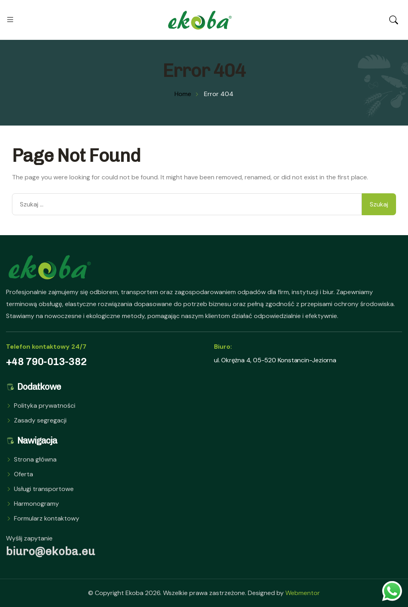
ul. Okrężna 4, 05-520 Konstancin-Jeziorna (275, 360)
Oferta (23, 474)
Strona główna (35, 459)
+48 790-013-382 (46, 361)
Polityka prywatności (44, 405)
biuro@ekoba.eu (50, 551)
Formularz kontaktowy (46, 518)
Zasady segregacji (40, 420)
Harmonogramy (36, 503)
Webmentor (302, 593)
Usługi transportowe (44, 489)
